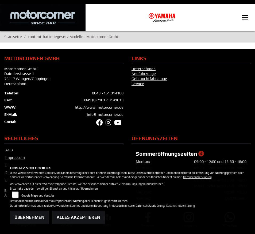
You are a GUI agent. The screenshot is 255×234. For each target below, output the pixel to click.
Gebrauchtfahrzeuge (149, 78)
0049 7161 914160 (107, 93)
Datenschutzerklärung (197, 177)
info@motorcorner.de (105, 114)
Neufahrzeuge (144, 73)
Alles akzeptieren (78, 217)
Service (138, 84)
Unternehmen (144, 69)
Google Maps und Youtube (38, 195)
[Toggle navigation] (245, 17)
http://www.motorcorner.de (99, 107)
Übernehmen (29, 217)
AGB (9, 150)
